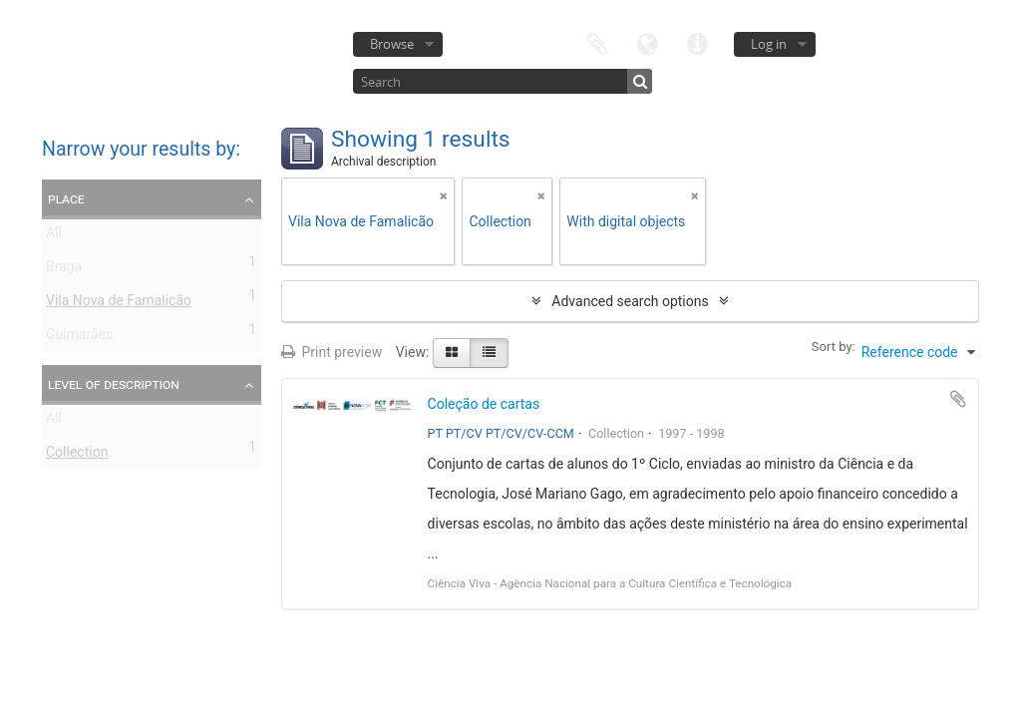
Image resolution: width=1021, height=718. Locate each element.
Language (647, 42)
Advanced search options (629, 301)
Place (66, 198)
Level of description (113, 384)
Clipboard (597, 42)
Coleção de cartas (484, 404)
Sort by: (833, 346)
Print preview (331, 352)
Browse (392, 44)
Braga (64, 270)
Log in (769, 44)
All (54, 236)
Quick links (697, 42)
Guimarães (79, 338)
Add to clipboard (958, 399)
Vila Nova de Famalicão (118, 304)
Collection (77, 456)
